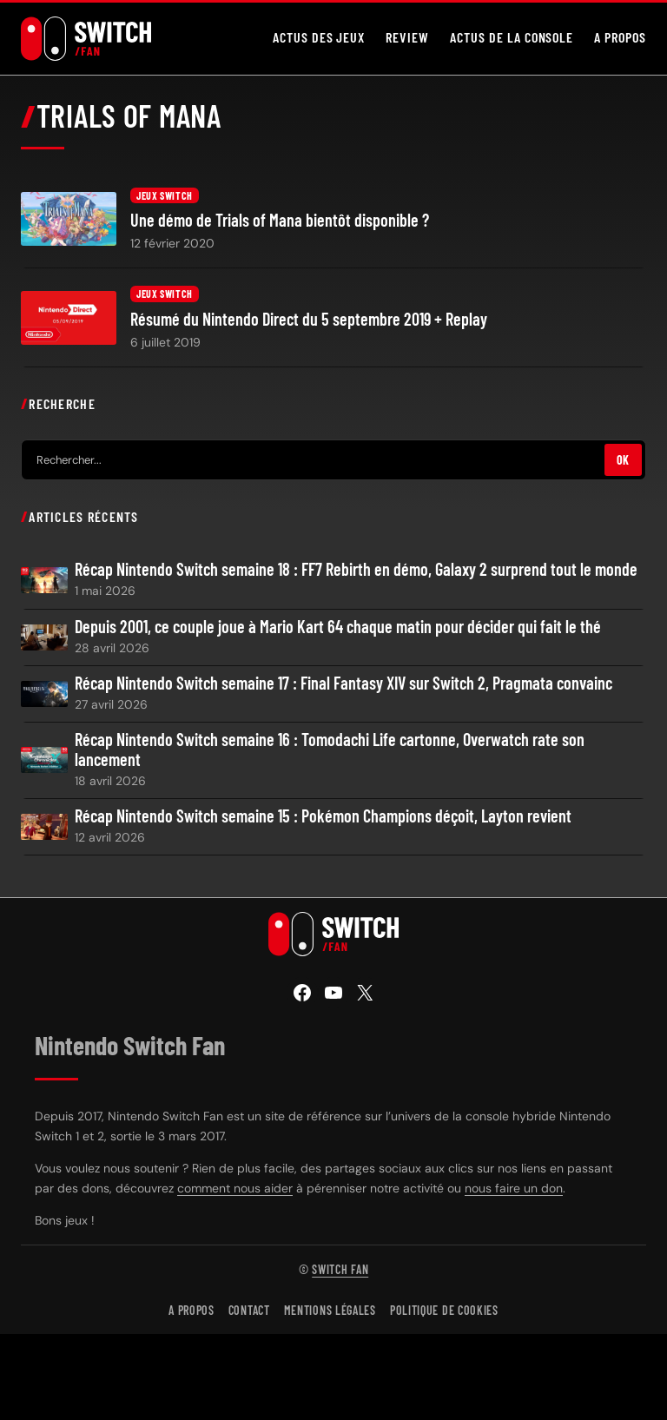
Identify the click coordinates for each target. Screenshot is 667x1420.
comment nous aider (235, 1188)
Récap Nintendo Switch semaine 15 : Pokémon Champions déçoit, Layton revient (323, 816)
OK (623, 459)
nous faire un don (514, 1188)
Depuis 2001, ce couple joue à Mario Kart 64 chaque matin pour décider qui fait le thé (338, 627)
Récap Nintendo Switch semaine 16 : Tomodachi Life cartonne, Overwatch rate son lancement (329, 749)
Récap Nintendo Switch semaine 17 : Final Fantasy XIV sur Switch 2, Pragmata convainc (343, 683)
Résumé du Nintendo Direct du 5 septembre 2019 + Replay (308, 319)
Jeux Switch (164, 195)
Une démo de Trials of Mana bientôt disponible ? (279, 220)
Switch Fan (340, 1269)
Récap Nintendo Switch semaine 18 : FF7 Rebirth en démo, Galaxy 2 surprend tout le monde (356, 569)
